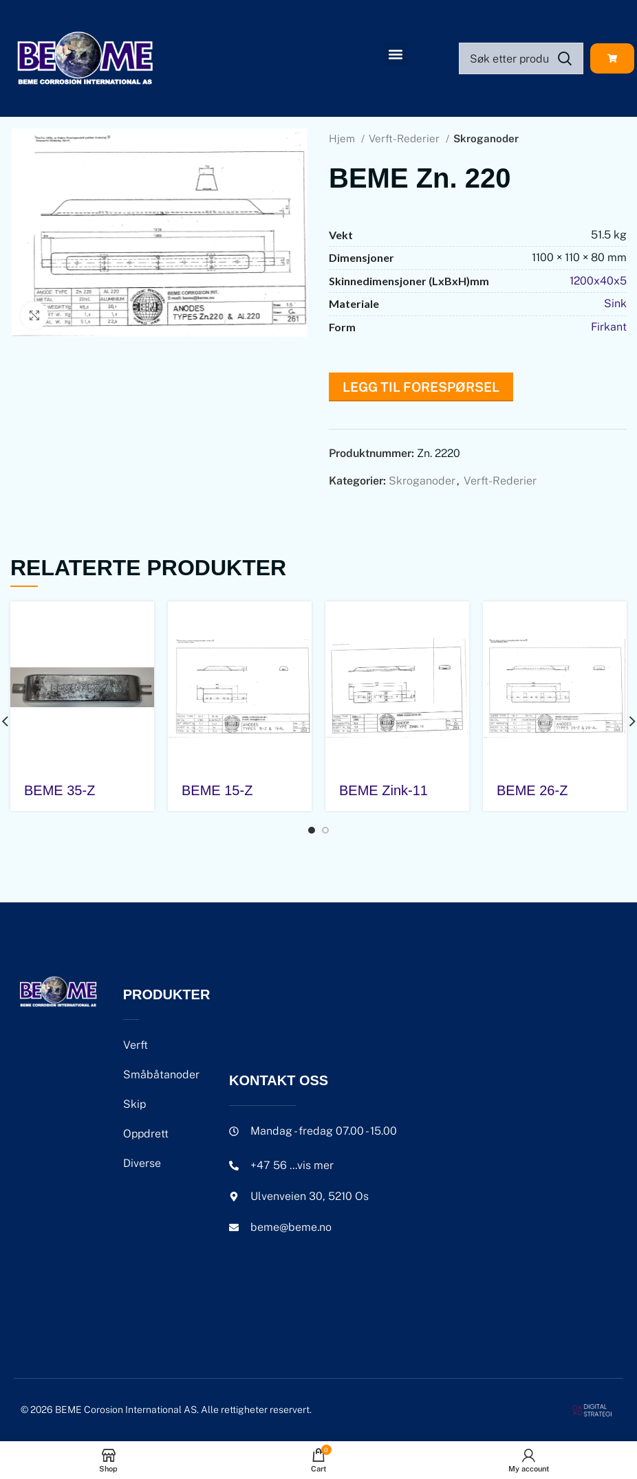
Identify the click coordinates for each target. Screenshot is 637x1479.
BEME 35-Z (59, 790)
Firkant (609, 326)
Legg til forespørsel (421, 386)
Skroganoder (486, 138)
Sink (615, 303)
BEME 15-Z (217, 790)
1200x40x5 (598, 280)
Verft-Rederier (405, 138)
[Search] (521, 58)
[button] (396, 54)
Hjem (343, 138)
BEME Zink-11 (383, 790)
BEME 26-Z (532, 790)
